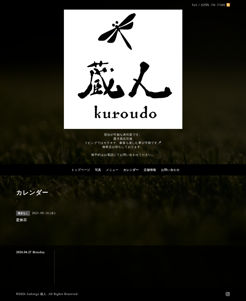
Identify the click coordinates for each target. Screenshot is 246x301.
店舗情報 (150, 170)
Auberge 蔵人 (36, 294)
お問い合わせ (170, 170)
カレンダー (131, 170)
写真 (98, 170)
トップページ (80, 170)
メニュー (112, 170)
